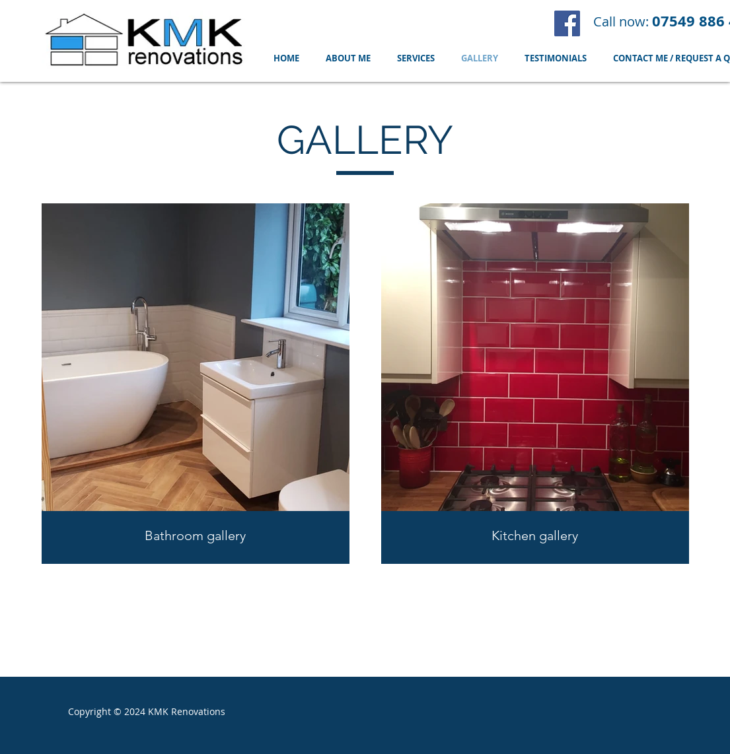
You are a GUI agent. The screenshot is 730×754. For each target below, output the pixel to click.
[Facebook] (567, 23)
